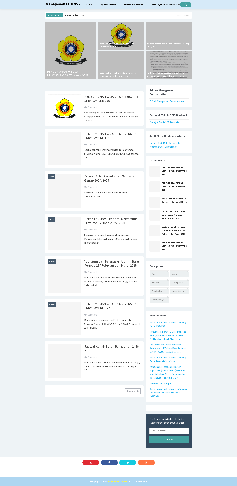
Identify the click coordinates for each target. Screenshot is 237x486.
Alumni (52, 262)
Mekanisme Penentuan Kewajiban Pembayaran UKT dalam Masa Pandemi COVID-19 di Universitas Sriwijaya (167, 348)
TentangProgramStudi (160, 299)
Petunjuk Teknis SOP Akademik (164, 122)
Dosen (51, 176)
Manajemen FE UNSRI (118, 481)
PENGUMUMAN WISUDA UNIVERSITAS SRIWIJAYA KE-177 (111, 306)
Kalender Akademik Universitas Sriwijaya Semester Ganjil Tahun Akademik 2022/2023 (168, 393)
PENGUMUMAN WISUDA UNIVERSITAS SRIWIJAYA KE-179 (68, 73)
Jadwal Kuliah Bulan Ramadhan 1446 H (111, 348)
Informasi (156, 282)
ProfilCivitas (157, 291)
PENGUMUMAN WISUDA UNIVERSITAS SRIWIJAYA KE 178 (116, 45)
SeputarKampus (178, 291)
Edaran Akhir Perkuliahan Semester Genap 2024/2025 (168, 45)
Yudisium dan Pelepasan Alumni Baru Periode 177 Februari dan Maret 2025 (165, 75)
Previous (133, 391)
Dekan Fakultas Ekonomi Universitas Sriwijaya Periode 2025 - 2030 (117, 75)
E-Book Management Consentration (166, 101)
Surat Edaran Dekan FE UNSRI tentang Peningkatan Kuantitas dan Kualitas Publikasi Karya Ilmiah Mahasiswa (167, 335)
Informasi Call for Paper (160, 383)
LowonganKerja (178, 282)
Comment (92, 107)
